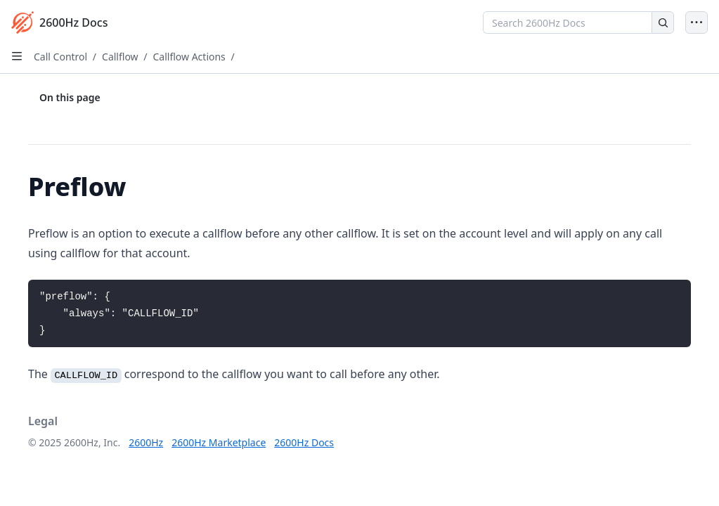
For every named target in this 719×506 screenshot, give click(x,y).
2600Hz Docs (304, 442)
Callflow (120, 56)
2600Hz (146, 442)
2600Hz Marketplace (218, 442)
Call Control (60, 56)
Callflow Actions (189, 56)
